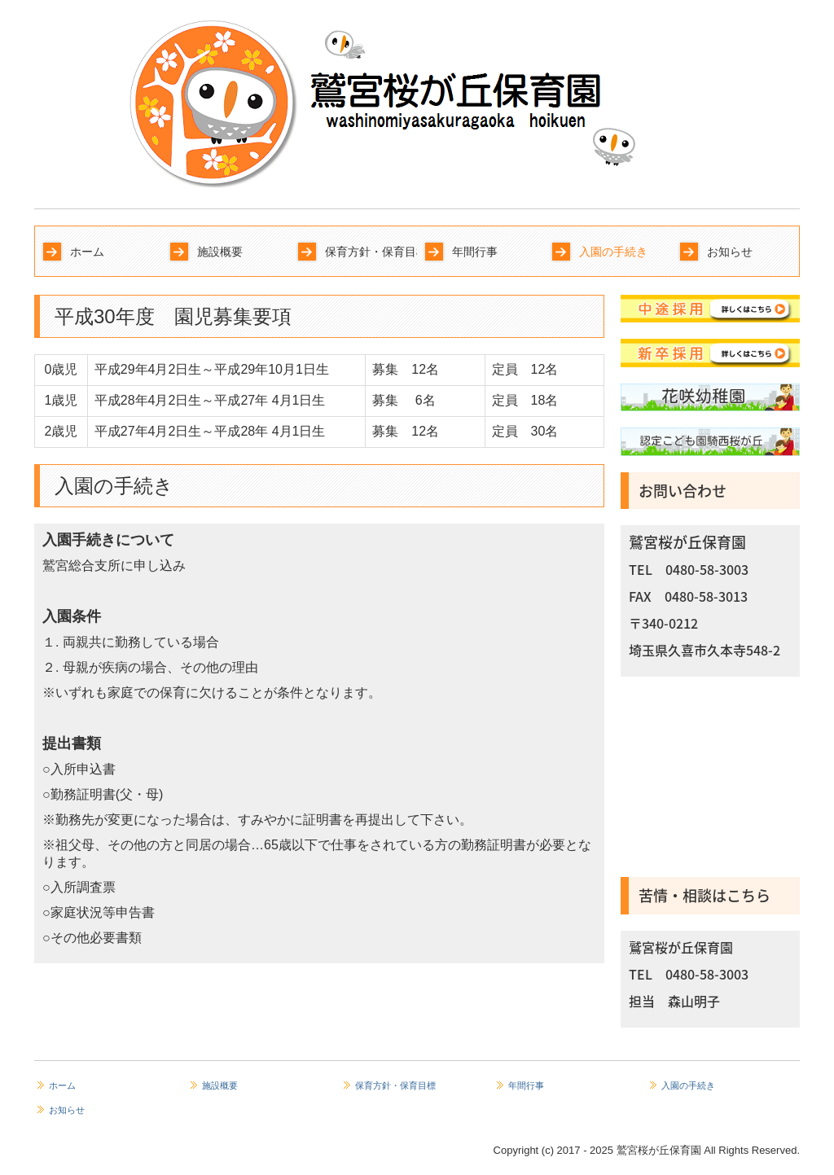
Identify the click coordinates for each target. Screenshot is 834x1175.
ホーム (87, 251)
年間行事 (475, 251)
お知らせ (730, 251)
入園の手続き (613, 251)
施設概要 (220, 251)
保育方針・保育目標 (371, 251)
